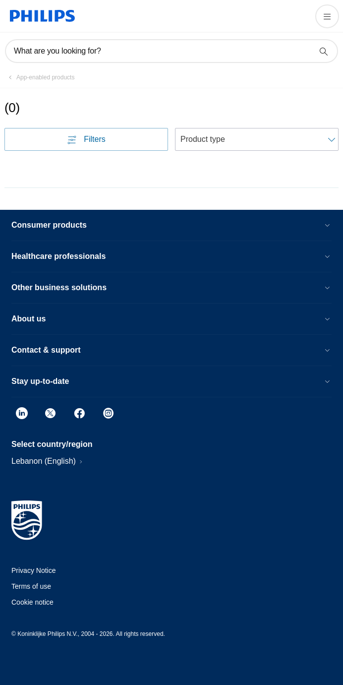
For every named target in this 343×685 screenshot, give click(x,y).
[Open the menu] (327, 16)
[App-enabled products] (39, 77)
